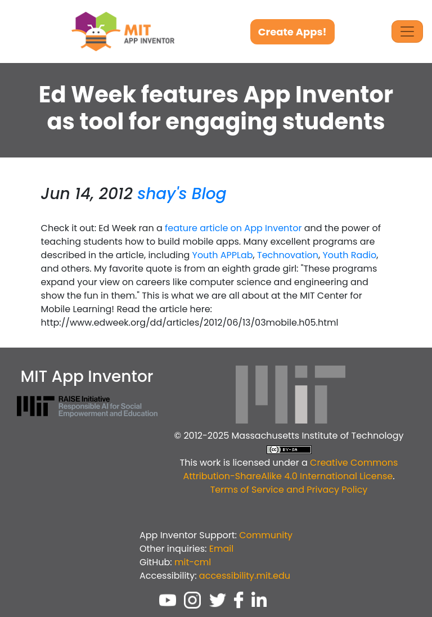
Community (265, 535)
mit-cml (192, 562)
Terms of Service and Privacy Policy (289, 489)
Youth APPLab (222, 255)
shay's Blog (181, 194)
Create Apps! (292, 32)
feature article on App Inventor (233, 228)
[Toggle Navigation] (407, 31)
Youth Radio (350, 255)
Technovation (287, 255)
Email (221, 548)
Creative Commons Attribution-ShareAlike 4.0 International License (290, 469)
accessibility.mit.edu (244, 575)
